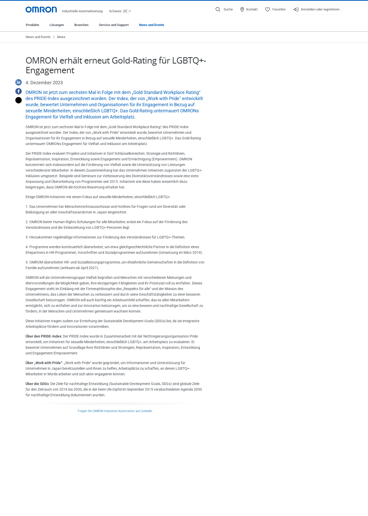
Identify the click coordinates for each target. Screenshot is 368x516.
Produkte (32, 25)
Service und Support (114, 25)
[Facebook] (16, 91)
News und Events (151, 25)
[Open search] (224, 9)
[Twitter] (16, 100)
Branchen (81, 25)
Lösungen (57, 25)
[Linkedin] (16, 82)
